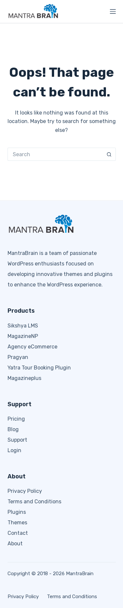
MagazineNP (23, 336)
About (15, 543)
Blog (13, 429)
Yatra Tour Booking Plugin (39, 368)
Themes (17, 522)
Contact (18, 533)
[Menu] (113, 11)
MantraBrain (79, 574)
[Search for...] (55, 154)
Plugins (17, 512)
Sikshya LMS (23, 326)
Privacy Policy (25, 491)
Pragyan (18, 357)
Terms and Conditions (34, 501)
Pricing (16, 419)
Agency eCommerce (32, 347)
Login (14, 450)
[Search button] (109, 154)
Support (17, 440)
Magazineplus (24, 378)
